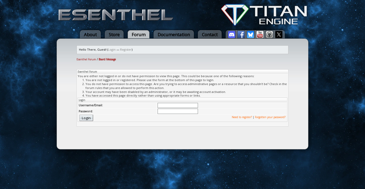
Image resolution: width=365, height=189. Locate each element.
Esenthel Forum (86, 59)
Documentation (174, 35)
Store (114, 35)
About (90, 35)
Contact (210, 35)
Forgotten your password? (270, 117)
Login (112, 49)
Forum (139, 35)
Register (126, 49)
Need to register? (242, 117)
